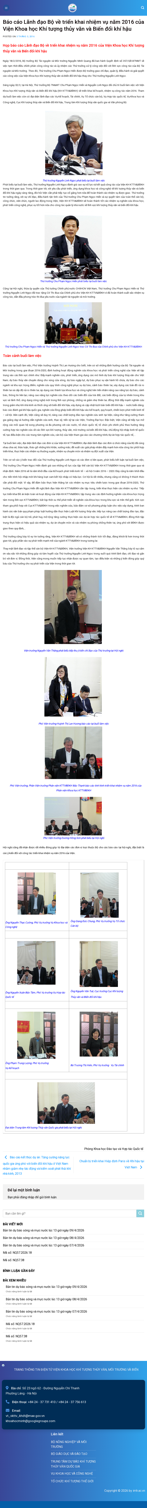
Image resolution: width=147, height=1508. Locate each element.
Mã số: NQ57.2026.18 (17, 1252)
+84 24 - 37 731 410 (42, 1402)
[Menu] (6, 8)
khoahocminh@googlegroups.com (30, 1421)
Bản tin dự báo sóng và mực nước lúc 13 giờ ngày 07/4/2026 (43, 1245)
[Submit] (140, 1213)
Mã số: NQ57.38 (13, 1260)
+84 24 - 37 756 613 (72, 1402)
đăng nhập (27, 1197)
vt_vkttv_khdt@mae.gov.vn (25, 1416)
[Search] (142, 8)
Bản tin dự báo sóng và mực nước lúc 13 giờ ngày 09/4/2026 (43, 1230)
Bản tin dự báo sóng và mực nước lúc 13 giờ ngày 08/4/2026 (43, 1238)
